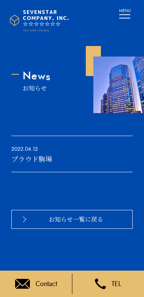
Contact (36, 284)
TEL (108, 284)
